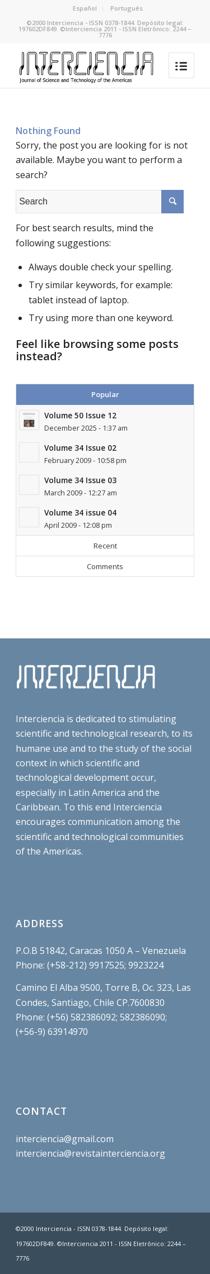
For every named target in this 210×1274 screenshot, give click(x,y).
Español (85, 8)
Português (126, 8)
